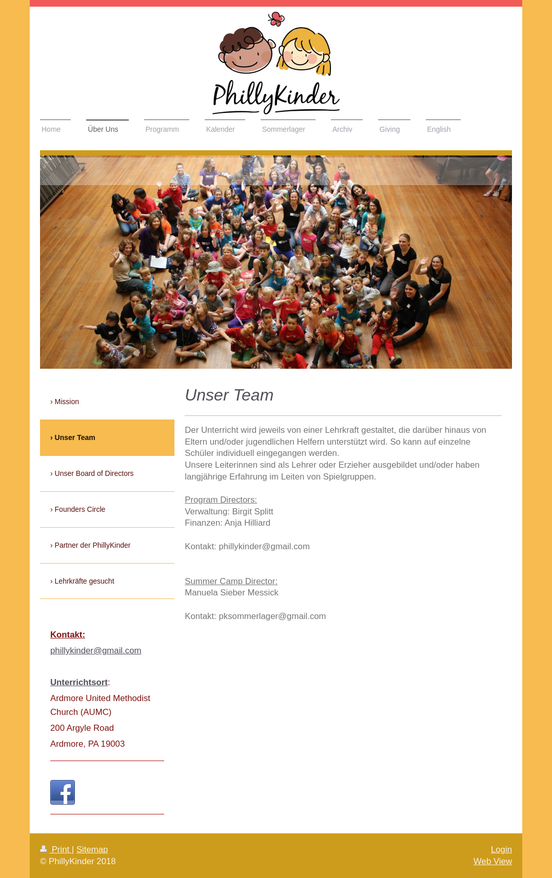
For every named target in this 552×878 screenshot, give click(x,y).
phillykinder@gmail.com (95, 650)
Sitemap (92, 849)
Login (501, 849)
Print (56, 849)
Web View (493, 861)
